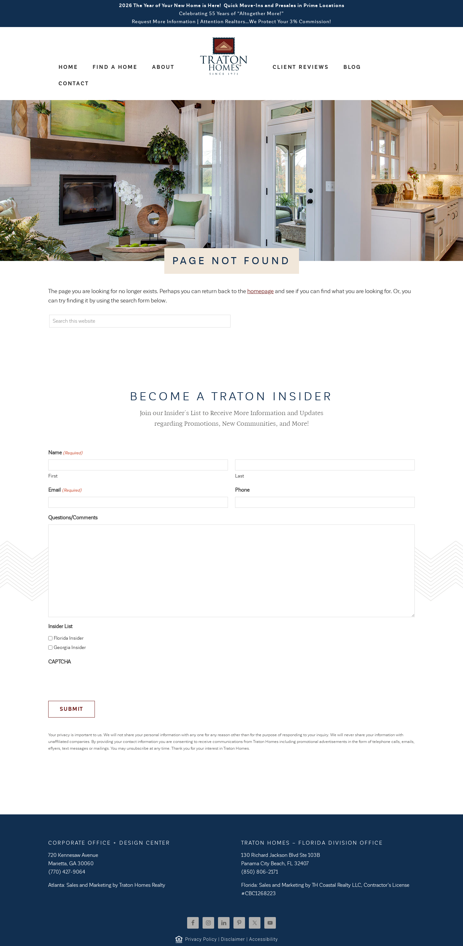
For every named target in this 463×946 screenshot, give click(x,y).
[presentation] (97, 664)
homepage (260, 275)
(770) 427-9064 (66, 855)
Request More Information (164, 21)
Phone (242, 474)
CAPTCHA (59, 645)
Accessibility (263, 922)
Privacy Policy (201, 922)
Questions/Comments (72, 501)
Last (239, 459)
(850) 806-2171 (259, 855)
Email (65, 474)
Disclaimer (233, 922)
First (53, 459)
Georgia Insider (70, 631)
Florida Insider (69, 621)
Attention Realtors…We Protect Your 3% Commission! (265, 21)
